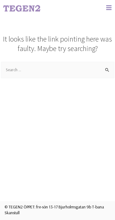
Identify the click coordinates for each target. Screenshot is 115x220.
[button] (108, 7)
